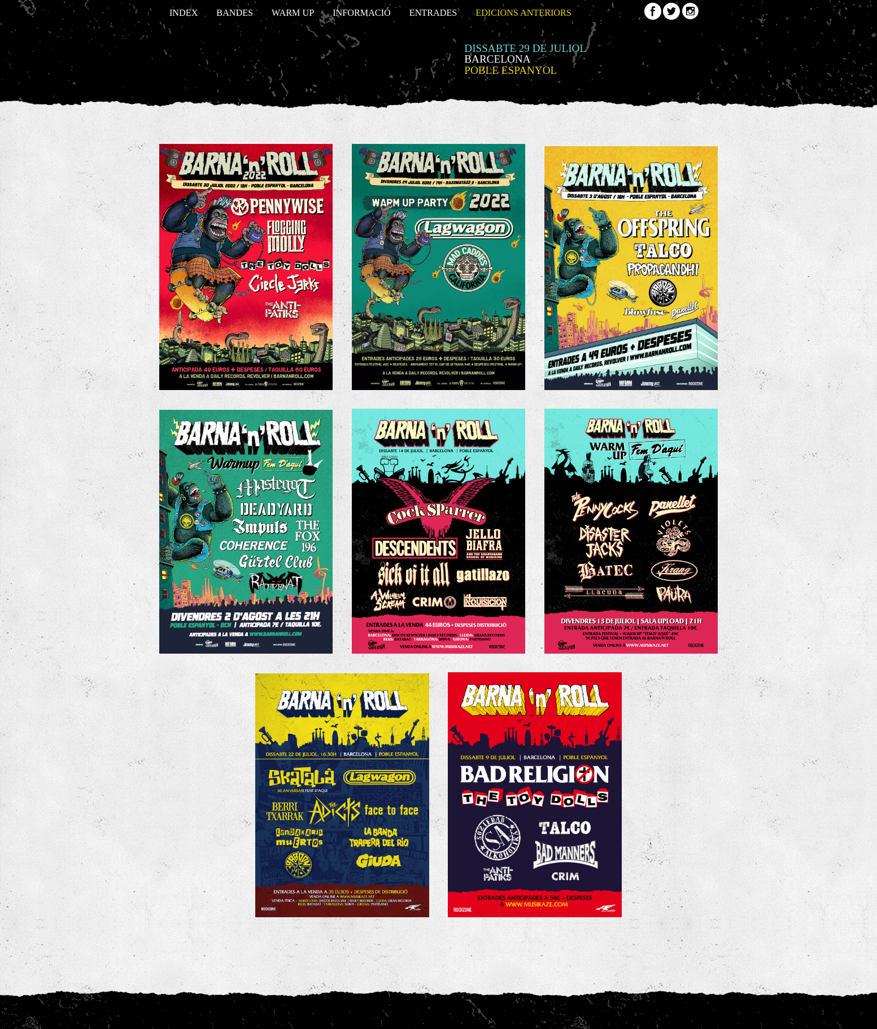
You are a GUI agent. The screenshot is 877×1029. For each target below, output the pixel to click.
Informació (362, 13)
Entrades (433, 13)
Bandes (234, 13)
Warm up (293, 13)
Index (183, 13)
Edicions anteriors (523, 13)
